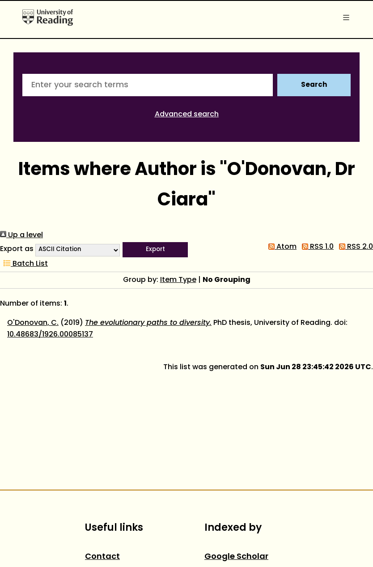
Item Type (178, 280)
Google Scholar (236, 557)
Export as (17, 249)
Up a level (21, 235)
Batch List (24, 264)
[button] (155, 249)
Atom (281, 247)
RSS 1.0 (316, 247)
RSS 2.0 (354, 247)
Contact (102, 557)
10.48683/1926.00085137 (50, 335)
